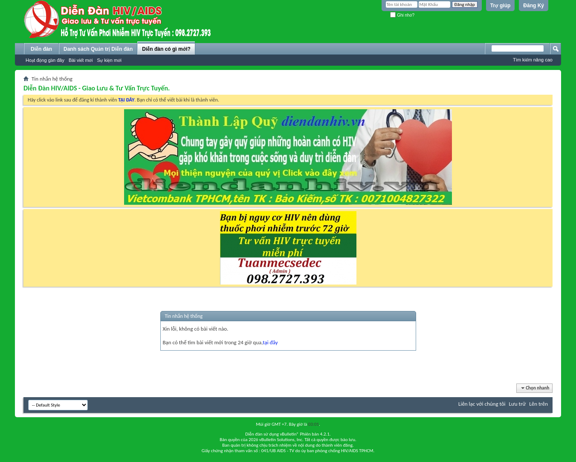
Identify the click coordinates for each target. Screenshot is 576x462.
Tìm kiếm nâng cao (533, 59)
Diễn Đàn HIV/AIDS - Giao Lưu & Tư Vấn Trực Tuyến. (96, 88)
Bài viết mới (81, 60)
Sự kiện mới (109, 60)
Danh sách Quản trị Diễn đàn (98, 49)
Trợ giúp (500, 6)
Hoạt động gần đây (45, 60)
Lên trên (538, 404)
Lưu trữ (517, 404)
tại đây (270, 342)
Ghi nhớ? (402, 15)
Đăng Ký (533, 6)
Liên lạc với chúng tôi (482, 404)
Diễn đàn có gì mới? (166, 49)
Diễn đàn (41, 49)
